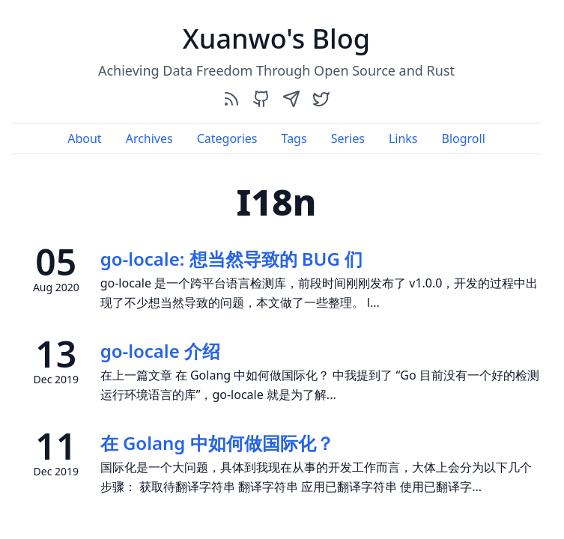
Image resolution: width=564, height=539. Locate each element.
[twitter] (321, 98)
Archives (149, 138)
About (84, 138)
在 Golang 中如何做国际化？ (217, 442)
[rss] (231, 98)
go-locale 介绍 (160, 350)
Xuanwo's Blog (276, 38)
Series (348, 138)
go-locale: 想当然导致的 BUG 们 (231, 258)
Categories (227, 138)
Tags (294, 138)
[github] (261, 98)
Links (403, 138)
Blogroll (463, 138)
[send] (291, 98)
